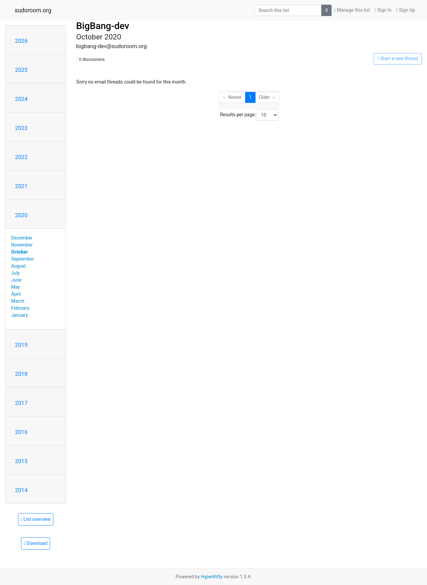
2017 (21, 403)
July (15, 273)
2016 (21, 432)
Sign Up (405, 10)
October (19, 252)
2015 (21, 461)
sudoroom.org (33, 10)
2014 (21, 490)
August (18, 266)
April (16, 294)
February (20, 308)
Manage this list (352, 10)
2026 (21, 40)
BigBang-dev (102, 25)
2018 (21, 374)
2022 (21, 157)
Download (35, 543)
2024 (21, 99)
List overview (36, 519)
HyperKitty (212, 576)
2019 (21, 344)
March (18, 301)
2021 (21, 186)
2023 (21, 128)
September (22, 259)
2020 (21, 215)
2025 (21, 69)
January (19, 315)
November (22, 245)
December (22, 238)
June (16, 280)
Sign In (383, 10)
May (15, 287)
